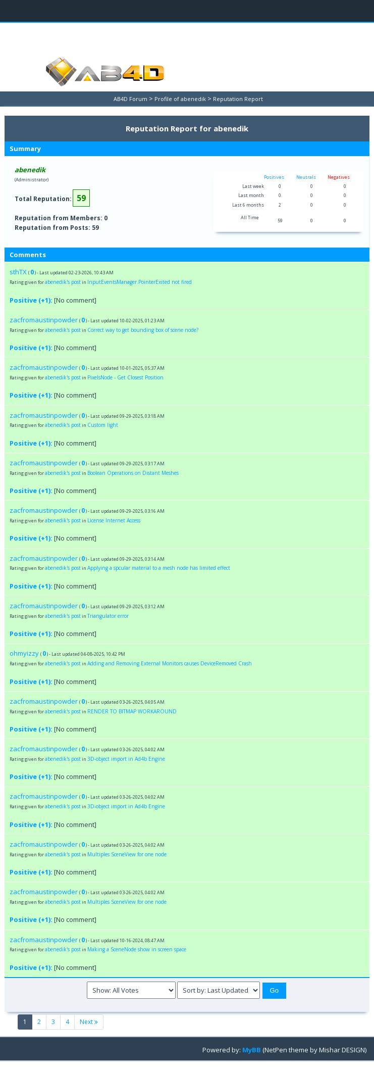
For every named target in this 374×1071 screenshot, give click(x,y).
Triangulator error (105, 616)
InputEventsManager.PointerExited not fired (133, 282)
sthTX (18, 271)
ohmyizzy (24, 653)
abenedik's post (62, 282)
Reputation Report (238, 99)
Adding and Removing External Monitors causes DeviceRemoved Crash (161, 663)
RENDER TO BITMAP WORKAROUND (122, 711)
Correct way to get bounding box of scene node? (136, 330)
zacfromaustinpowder (44, 319)
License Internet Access (111, 520)
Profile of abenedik (180, 99)
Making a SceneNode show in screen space (131, 949)
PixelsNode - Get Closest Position (121, 377)
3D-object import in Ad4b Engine (120, 759)
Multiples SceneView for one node (121, 854)
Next (89, 1021)
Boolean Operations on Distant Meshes (128, 473)
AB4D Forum (130, 99)
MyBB (251, 1049)
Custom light (99, 425)
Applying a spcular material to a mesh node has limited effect (152, 568)
